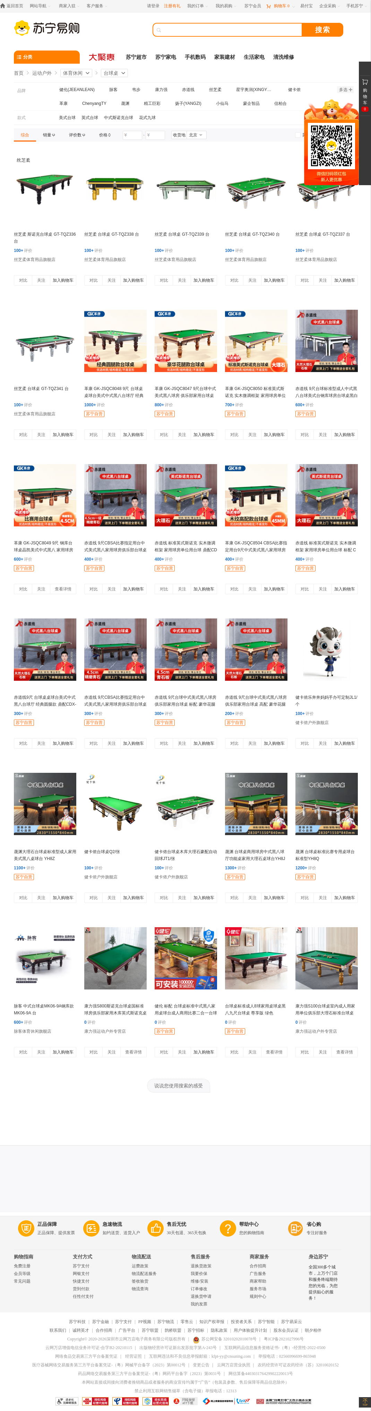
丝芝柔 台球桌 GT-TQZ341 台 (41, 388)
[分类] (47, 57)
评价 (23, 250)
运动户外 (42, 73)
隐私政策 (219, 1330)
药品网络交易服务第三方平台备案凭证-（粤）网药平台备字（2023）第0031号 (149, 1373)
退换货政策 (201, 1266)
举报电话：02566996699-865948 (287, 1356)
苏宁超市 (136, 57)
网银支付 (81, 1273)
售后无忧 (176, 1224)
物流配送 (141, 1256)
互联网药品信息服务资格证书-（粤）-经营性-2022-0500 (275, 1347)
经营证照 (133, 1356)
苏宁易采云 (291, 1321)
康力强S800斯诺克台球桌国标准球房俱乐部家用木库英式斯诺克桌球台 (115, 1013)
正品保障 (47, 1224)
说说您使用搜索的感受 (178, 1085)
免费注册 (22, 1266)
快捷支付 (81, 1281)
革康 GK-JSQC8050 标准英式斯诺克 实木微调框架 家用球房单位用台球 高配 (255, 395)
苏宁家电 (165, 57)
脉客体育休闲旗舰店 (32, 1031)
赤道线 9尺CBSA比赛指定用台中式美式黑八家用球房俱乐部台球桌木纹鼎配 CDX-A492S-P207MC (115, 704)
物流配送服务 (144, 1273)
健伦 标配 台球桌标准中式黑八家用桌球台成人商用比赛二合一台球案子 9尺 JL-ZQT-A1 (186, 1013)
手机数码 (195, 57)
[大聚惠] (102, 57)
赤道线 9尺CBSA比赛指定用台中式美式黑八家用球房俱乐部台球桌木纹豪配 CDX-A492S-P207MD (115, 550)
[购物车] (280, 6)
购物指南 (23, 1256)
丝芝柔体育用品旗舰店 (34, 259)
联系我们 (58, 1330)
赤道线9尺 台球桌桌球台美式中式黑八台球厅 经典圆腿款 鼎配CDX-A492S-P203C (45, 704)
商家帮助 (258, 1281)
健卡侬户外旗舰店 (312, 722)
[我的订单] (198, 6)
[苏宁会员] (253, 6)
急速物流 (112, 1224)
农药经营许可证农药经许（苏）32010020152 (298, 1365)
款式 (21, 117)
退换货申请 (201, 1296)
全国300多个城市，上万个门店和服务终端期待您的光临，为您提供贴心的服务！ (323, 1283)
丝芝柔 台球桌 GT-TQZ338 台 (111, 234)
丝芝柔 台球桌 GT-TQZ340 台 (252, 234)
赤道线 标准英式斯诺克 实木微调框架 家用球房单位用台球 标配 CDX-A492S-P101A (325, 550)
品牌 (21, 90)
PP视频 (144, 1321)
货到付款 (81, 1288)
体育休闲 (73, 73)
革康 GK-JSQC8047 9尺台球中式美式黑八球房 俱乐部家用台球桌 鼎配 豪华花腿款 (185, 395)
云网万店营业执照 (233, 1365)
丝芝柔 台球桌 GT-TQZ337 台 (322, 234)
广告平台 (127, 1330)
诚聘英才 (80, 1330)
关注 (41, 280)
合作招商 (258, 1266)
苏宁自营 (94, 413)
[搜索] (232, 30)
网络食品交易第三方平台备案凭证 (86, 1356)
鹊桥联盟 (173, 1330)
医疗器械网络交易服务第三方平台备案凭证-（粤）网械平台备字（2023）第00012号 (109, 1365)
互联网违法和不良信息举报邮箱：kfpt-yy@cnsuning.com (200, 1356)
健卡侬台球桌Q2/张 (102, 851)
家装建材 (224, 57)
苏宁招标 (196, 1330)
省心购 (314, 1224)
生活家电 (254, 57)
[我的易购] (226, 6)
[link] (25, 135)
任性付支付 (83, 1296)
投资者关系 (241, 1321)
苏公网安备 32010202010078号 (225, 1339)
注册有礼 (172, 5)
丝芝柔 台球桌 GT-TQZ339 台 (182, 234)
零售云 (187, 1321)
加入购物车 (63, 280)
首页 (19, 73)
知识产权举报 (211, 1321)
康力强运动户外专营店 (105, 1031)
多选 (345, 89)
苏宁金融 (100, 1321)
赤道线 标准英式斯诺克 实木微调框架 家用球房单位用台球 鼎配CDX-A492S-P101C (186, 550)
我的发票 (199, 1304)
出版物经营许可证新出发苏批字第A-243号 (178, 1347)
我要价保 (199, 1273)
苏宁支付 (81, 1266)
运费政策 (140, 1266)
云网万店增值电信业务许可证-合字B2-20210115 (88, 1347)
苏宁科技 (77, 1321)
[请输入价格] (132, 135)
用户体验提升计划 (250, 1330)
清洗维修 (283, 57)
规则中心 (258, 1296)
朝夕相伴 (313, 1330)
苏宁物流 (165, 1321)
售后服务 (200, 1256)
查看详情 (63, 589)
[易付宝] (306, 6)
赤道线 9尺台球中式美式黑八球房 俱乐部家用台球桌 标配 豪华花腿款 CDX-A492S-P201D (185, 704)
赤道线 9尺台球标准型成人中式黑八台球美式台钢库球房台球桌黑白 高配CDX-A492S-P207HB (326, 395)
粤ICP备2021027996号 (284, 1339)
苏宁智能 (266, 1321)
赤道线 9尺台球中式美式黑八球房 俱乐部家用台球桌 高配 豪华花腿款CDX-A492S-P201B (256, 704)
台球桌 (111, 73)
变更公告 (201, 1365)
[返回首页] (13, 6)
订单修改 (199, 1288)
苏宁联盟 (150, 1330)
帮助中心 (249, 1224)
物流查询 (140, 1288)
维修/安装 (199, 1281)
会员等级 (22, 1273)
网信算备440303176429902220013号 (260, 1373)
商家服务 (259, 1256)
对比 (23, 280)
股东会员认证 (286, 1330)
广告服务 (258, 1273)
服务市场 (258, 1288)
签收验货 (140, 1281)
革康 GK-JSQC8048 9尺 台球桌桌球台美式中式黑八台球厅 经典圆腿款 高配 (114, 395)
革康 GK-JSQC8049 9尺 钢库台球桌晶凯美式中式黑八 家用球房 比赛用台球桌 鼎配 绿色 (43, 550)
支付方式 (82, 1256)
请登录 (153, 5)
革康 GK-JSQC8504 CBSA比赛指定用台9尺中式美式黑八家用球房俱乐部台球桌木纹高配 (256, 550)
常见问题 (22, 1281)
